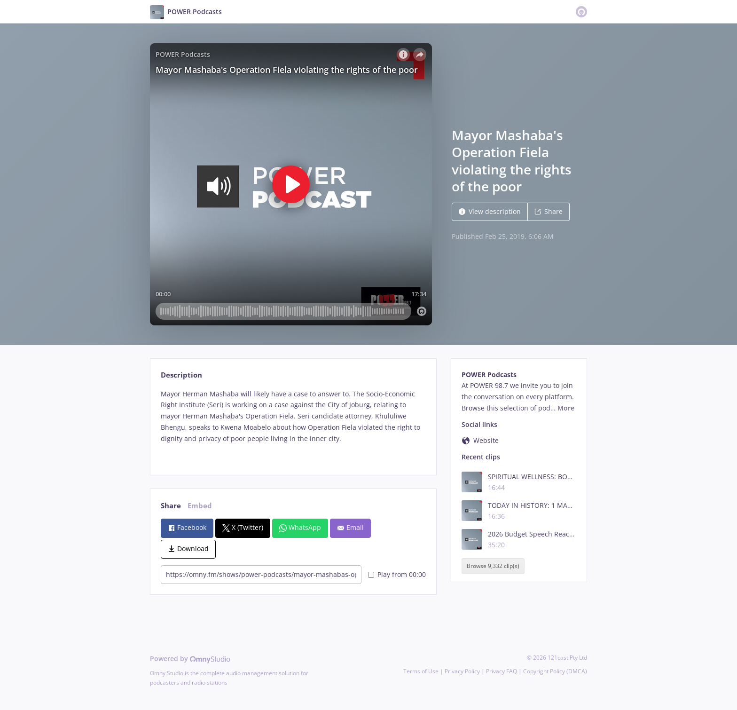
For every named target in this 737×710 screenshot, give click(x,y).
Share (548, 211)
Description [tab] (181, 375)
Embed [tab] (200, 506)
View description (490, 211)
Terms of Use (421, 671)
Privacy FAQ (501, 671)
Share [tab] (171, 506)
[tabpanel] (293, 424)
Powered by (190, 658)
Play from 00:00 (397, 574)
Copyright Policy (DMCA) (555, 671)
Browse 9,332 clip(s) (493, 566)
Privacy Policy (462, 671)
